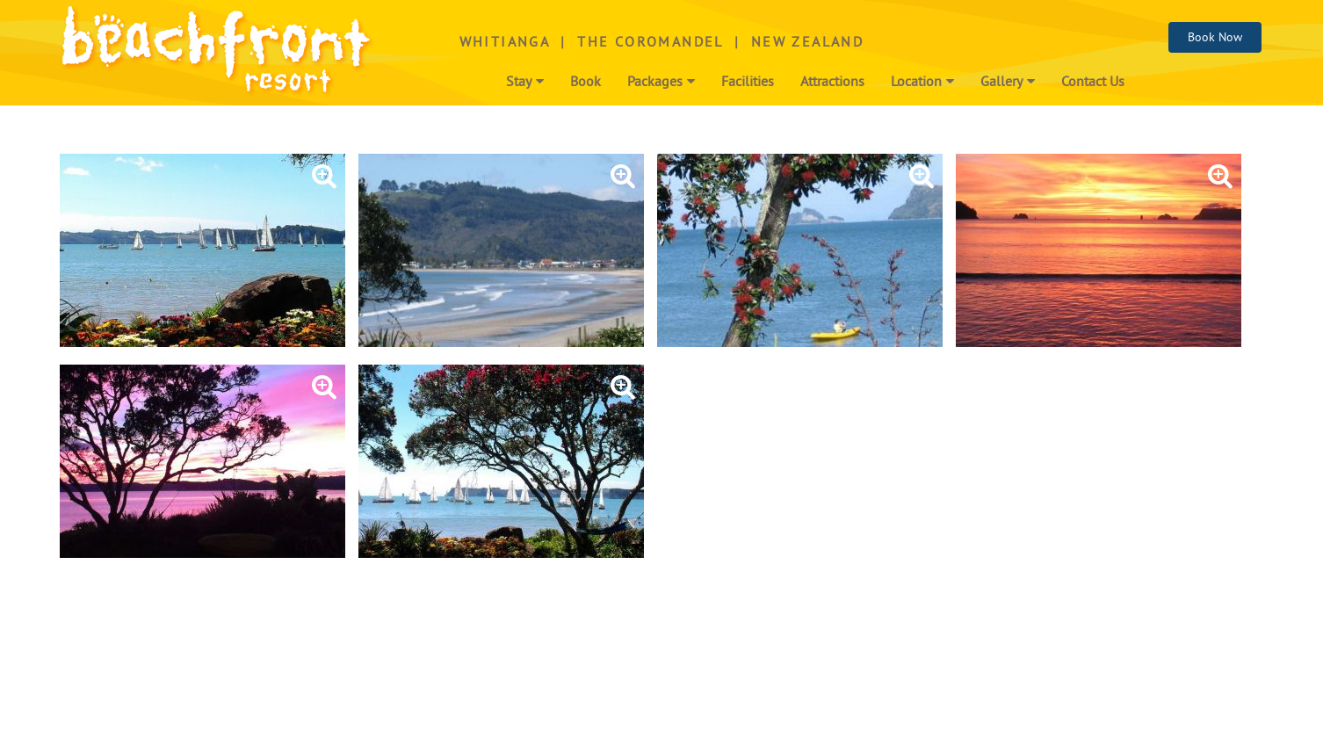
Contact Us (1092, 82)
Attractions (832, 82)
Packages (661, 82)
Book (585, 82)
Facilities (747, 82)
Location (922, 82)
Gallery (1007, 82)
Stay (525, 82)
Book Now (1215, 38)
